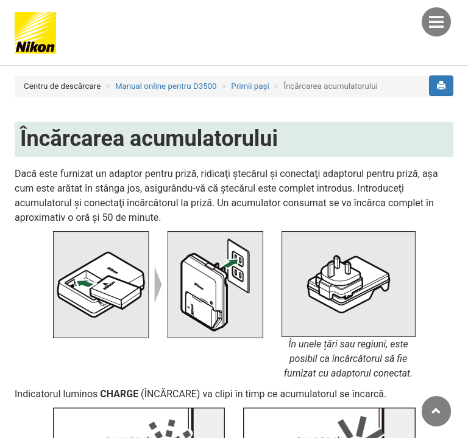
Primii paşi (250, 86)
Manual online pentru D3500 (166, 86)
